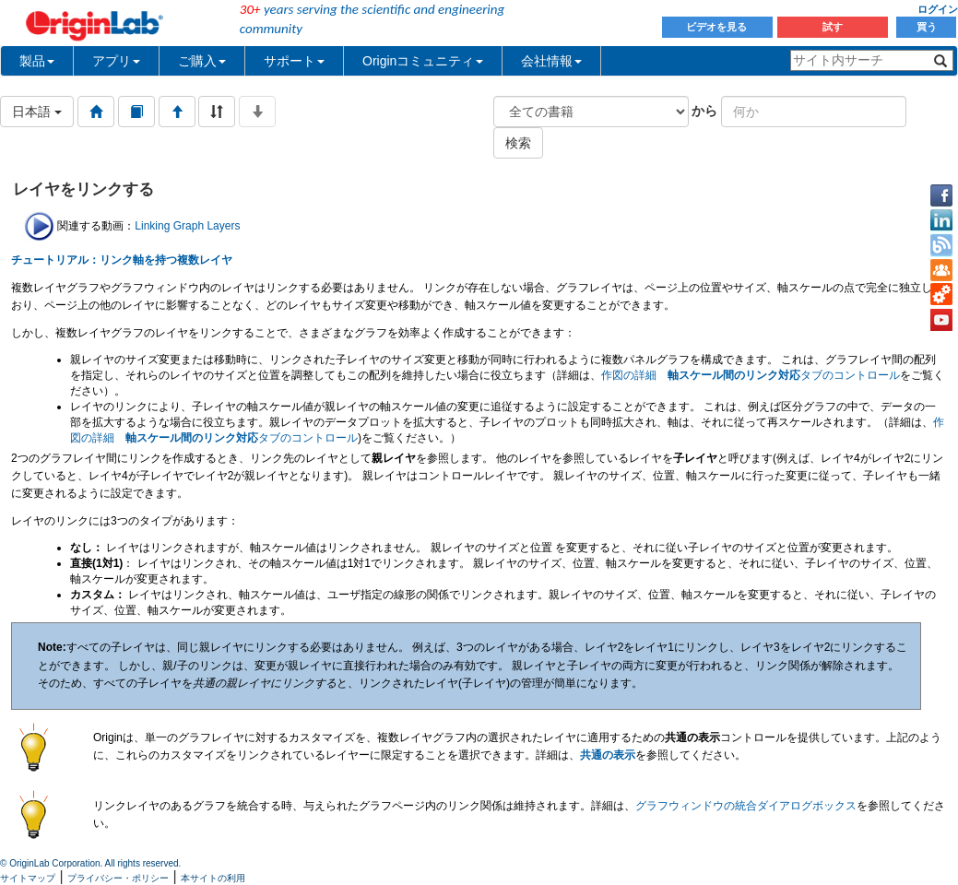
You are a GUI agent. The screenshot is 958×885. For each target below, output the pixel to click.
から (704, 110)
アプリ (116, 60)
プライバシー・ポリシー (118, 878)
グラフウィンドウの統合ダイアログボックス (746, 805)
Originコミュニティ (422, 60)
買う (927, 26)
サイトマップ (27, 878)
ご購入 (202, 60)
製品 (36, 60)
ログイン (937, 9)
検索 (518, 143)
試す (832, 26)
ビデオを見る (718, 26)
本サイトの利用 (213, 878)
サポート (294, 60)
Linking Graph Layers (187, 225)
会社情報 (551, 60)
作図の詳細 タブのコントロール (750, 375)
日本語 (37, 111)
